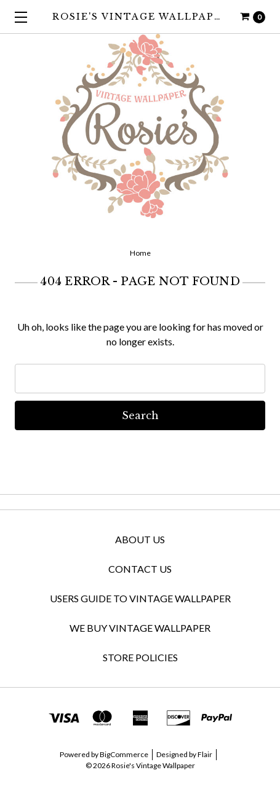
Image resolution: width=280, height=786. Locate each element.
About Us (140, 539)
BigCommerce (124, 754)
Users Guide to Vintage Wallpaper (140, 598)
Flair (205, 754)
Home (140, 252)
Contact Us (140, 569)
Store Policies (140, 657)
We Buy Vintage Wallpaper (140, 628)
